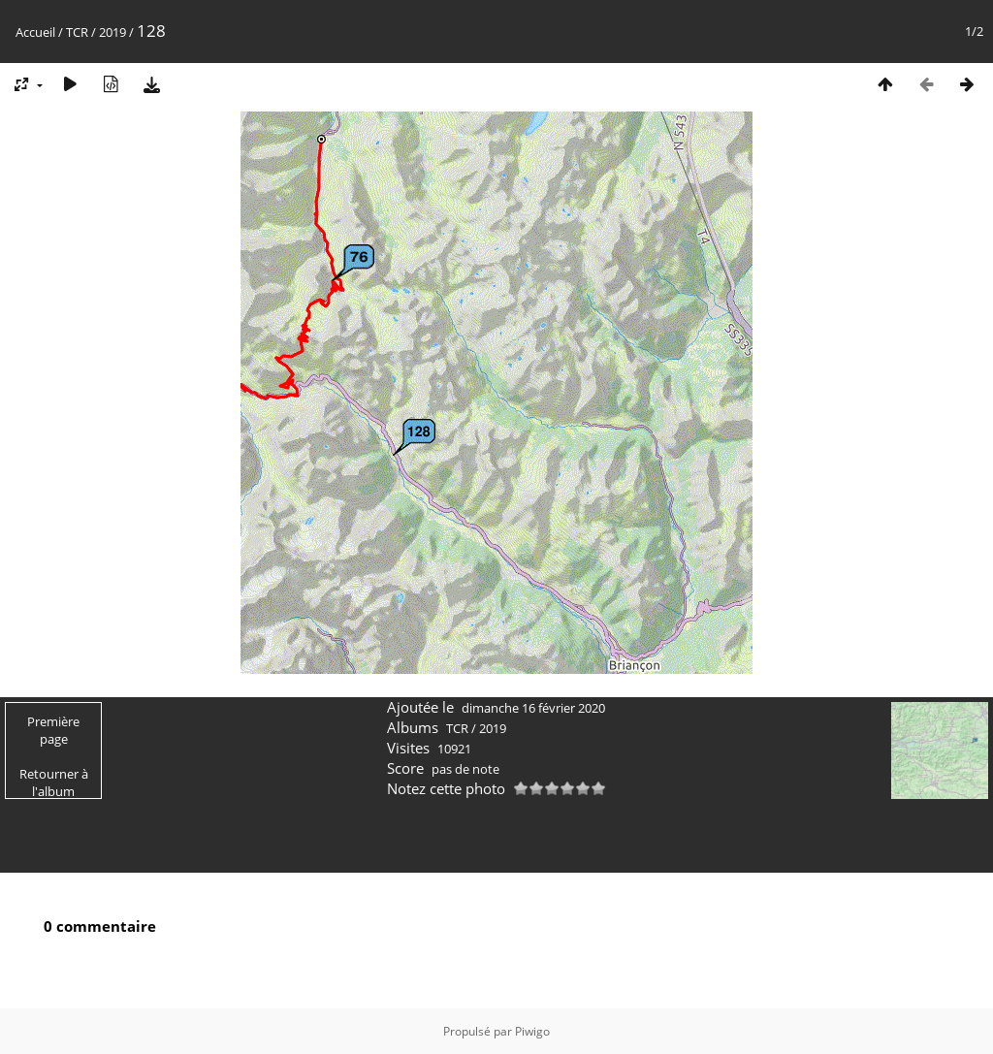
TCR (77, 32)
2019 (112, 32)
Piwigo (532, 1031)
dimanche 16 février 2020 (533, 708)
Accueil (35, 32)
